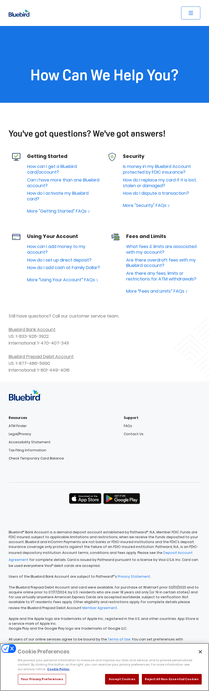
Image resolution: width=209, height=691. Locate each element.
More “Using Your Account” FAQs (63, 280)
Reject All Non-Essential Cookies (172, 681)
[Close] (200, 654)
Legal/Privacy (20, 434)
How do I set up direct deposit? (59, 260)
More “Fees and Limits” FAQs (157, 291)
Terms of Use (119, 639)
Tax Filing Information (27, 450)
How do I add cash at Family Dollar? (63, 268)
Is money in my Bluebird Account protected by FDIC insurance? (157, 169)
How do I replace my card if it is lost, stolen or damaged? (160, 183)
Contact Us (133, 434)
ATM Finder (18, 426)
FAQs (128, 426)
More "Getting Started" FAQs (59, 211)
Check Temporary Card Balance (36, 458)
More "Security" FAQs (147, 206)
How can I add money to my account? (56, 249)
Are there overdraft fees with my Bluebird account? (161, 263)
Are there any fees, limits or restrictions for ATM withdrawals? (161, 276)
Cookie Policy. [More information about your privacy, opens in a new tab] (58, 671)
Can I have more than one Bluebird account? (63, 183)
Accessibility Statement (30, 442)
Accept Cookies (122, 681)
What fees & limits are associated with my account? (161, 249)
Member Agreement (99, 608)
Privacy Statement (134, 576)
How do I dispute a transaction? (156, 193)
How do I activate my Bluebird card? (58, 196)
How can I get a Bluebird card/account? (52, 169)
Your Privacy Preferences (42, 681)
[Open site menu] (190, 12)
